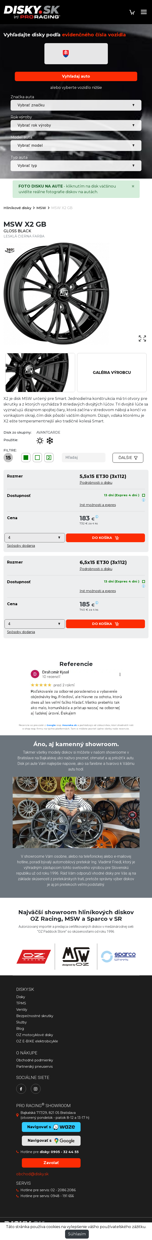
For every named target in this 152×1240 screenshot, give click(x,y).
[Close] (133, 186)
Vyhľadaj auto (76, 76)
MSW (41, 208)
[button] (21, 546)
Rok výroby (21, 117)
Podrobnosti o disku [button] (96, 483)
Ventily (21, 1009)
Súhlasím (77, 1234)
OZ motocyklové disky (34, 1035)
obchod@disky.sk (32, 1174)
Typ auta (19, 157)
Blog (20, 1028)
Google (51, 725)
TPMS (21, 1003)
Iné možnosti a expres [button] (98, 505)
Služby (21, 1022)
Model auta (21, 137)
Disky (20, 997)
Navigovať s (51, 1141)
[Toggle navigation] (143, 11)
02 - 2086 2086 (63, 1190)
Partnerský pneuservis (34, 1066)
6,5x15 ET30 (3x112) (103, 562)
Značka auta (22, 97)
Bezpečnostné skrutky (34, 1016)
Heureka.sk (69, 725)
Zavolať (51, 1163)
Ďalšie (128, 457)
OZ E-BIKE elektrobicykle (37, 1041)
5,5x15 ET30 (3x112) (103, 476)
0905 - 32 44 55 (65, 1152)
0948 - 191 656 (62, 1196)
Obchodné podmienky (34, 1060)
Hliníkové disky (17, 208)
